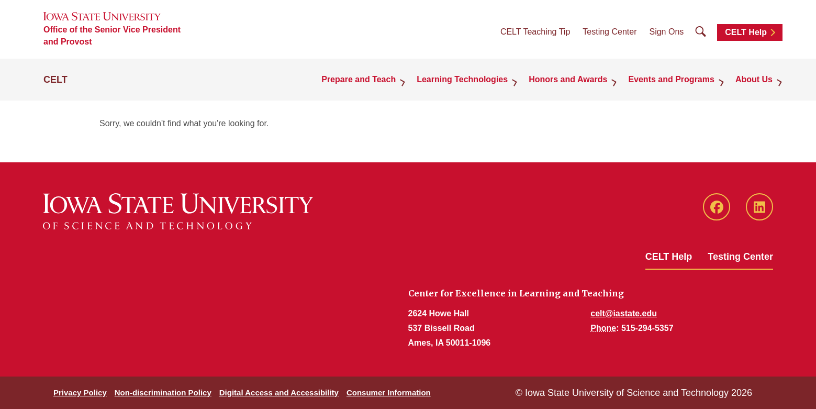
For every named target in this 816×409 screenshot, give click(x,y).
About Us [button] (754, 79)
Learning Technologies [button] (462, 79)
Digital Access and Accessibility (279, 392)
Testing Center (609, 31)
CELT (55, 79)
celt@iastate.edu (623, 313)
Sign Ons (666, 31)
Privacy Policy (80, 392)
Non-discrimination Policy (163, 392)
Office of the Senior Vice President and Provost (112, 35)
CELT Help (746, 32)
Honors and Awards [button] (568, 79)
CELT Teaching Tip (535, 31)
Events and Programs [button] (671, 79)
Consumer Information (388, 392)
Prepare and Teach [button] (358, 79)
